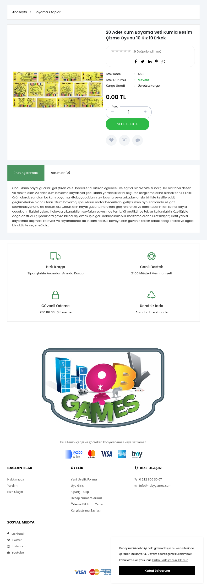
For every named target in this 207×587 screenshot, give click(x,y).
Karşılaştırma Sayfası (85, 510)
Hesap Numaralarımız (86, 498)
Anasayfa (19, 12)
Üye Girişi (77, 485)
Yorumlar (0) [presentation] (60, 173)
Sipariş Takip (80, 492)
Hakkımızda (15, 479)
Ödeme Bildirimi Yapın (87, 504)
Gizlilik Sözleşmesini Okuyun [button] (170, 560)
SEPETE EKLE (127, 124)
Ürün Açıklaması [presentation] (25, 173)
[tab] (25, 173)
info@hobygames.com (152, 485)
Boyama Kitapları (48, 12)
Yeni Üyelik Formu (84, 479)
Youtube (15, 552)
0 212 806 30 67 (148, 479)
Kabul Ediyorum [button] (157, 570)
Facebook (15, 534)
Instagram (16, 546)
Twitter (14, 540)
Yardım (12, 485)
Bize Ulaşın (15, 492)
